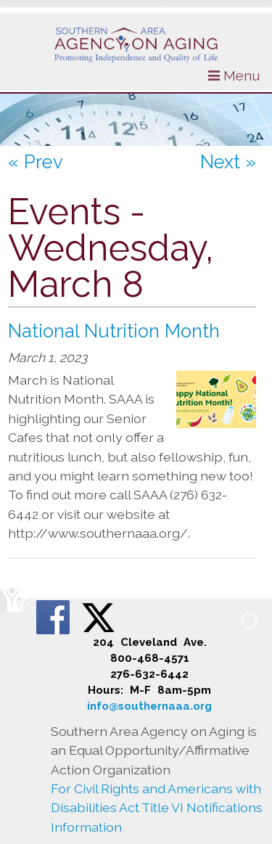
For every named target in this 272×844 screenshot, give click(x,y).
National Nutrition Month (114, 331)
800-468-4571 (149, 658)
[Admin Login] (232, 620)
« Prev (35, 162)
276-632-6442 (149, 674)
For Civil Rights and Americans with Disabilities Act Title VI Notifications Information (157, 808)
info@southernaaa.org (149, 706)
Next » (228, 162)
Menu (234, 75)
